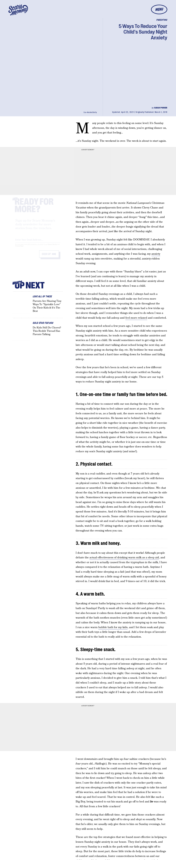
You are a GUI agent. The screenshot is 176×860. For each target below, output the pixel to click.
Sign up (46, 256)
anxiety (155, 254)
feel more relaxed (136, 318)
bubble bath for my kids (113, 627)
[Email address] (37, 242)
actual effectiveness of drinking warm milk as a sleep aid (124, 558)
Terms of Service (52, 247)
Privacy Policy (19, 249)
